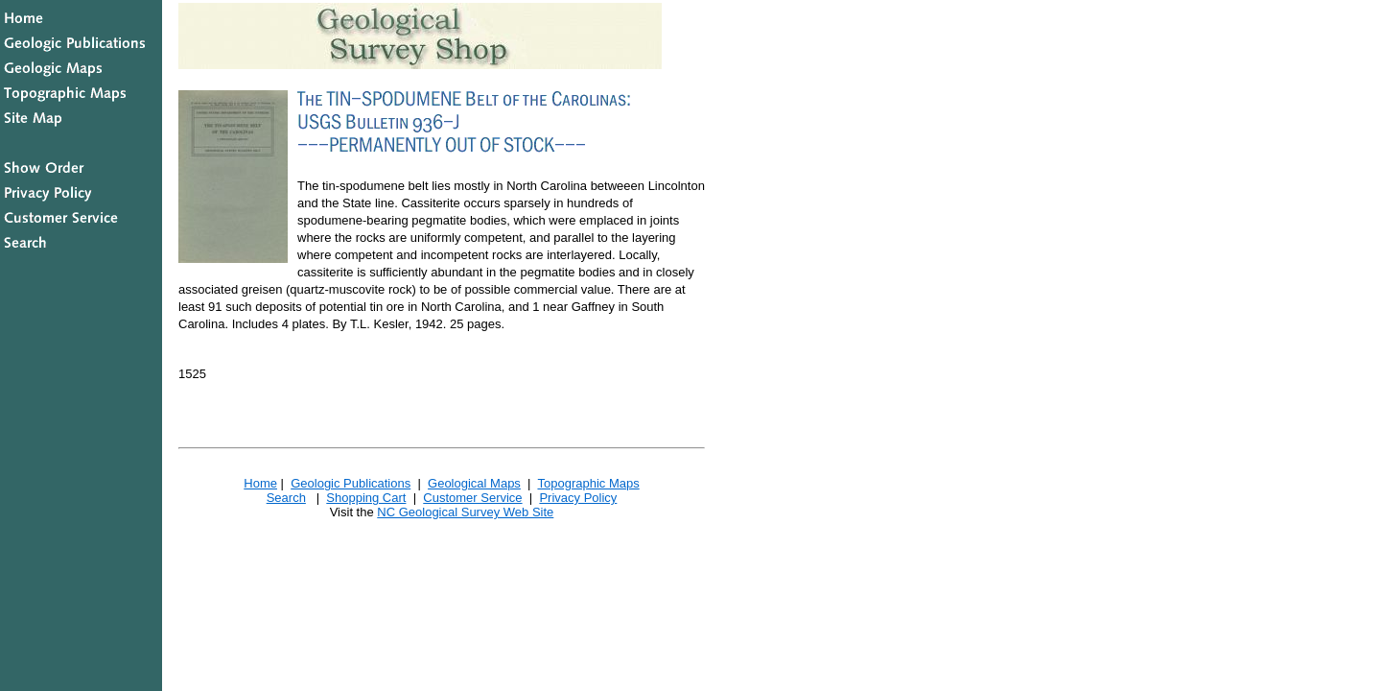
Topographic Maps (588, 483)
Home (260, 483)
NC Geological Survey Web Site (465, 512)
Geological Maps (474, 483)
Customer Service (472, 497)
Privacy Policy (578, 497)
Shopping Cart (366, 497)
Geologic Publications (350, 483)
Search (286, 497)
